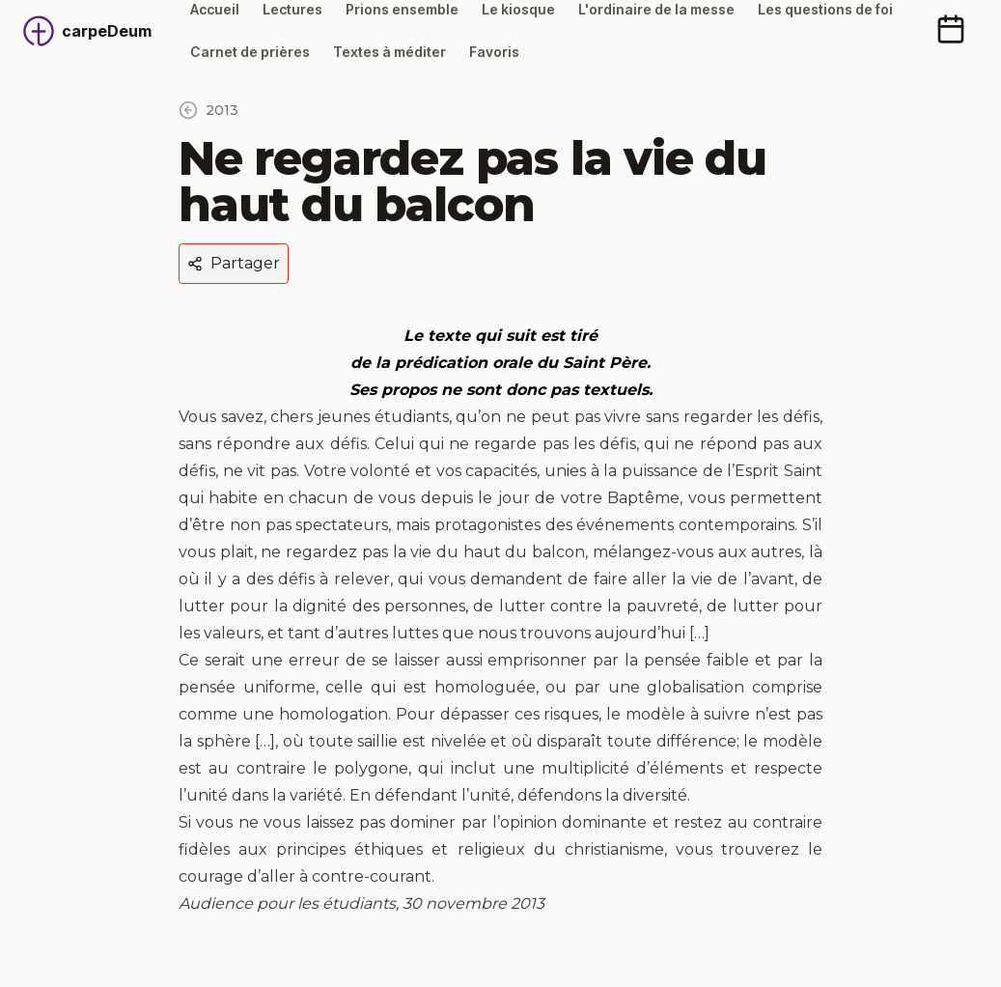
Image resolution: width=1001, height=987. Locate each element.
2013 (208, 110)
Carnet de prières (250, 51)
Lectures (292, 9)
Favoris (494, 51)
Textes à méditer (389, 51)
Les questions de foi (825, 9)
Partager (233, 263)
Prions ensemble (402, 9)
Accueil (214, 9)
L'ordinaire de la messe (656, 9)
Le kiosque (518, 9)
